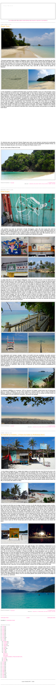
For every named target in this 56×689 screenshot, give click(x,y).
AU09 (29, 20)
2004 (3, 677)
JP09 (27, 20)
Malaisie (36, 183)
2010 (3, 669)
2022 (3, 632)
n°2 (19, 20)
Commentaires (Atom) (10, 620)
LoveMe (10, 20)
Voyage (53, 183)
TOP (16, 20)
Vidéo (49, 183)
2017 (3, 638)
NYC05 (22, 20)
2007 (3, 673)
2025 (3, 627)
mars (4, 658)
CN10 (32, 20)
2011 (3, 667)
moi (14, 20)
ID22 (46, 20)
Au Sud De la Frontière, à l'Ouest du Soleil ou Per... (13, 656)
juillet (4, 648)
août (4, 647)
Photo (39, 183)
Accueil (27, 617)
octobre (4, 644)
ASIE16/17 (40, 20)
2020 (3, 634)
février (4, 659)
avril (4, 652)
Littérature (40, 611)
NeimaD (8, 6)
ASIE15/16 (35, 20)
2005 (3, 675)
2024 (3, 629)
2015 (3, 662)
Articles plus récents (4, 617)
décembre (5, 641)
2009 (3, 670)
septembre (5, 645)
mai (4, 651)
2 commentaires (51, 610)
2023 (3, 630)
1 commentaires (51, 182)
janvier (4, 660)
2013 (3, 664)
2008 (3, 671)
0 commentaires (51, 425)
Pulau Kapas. (5, 655)
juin (4, 649)
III (20, 20)
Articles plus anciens (51, 617)
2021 (3, 633)
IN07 (25, 20)
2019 (3, 636)
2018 (3, 637)
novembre (5, 642)
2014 (3, 663)
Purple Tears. (5, 653)
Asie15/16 (31, 183)
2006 (3, 674)
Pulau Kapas (45, 183)
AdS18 (43, 20)
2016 (3, 640)
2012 (3, 666)
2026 (3, 626)
